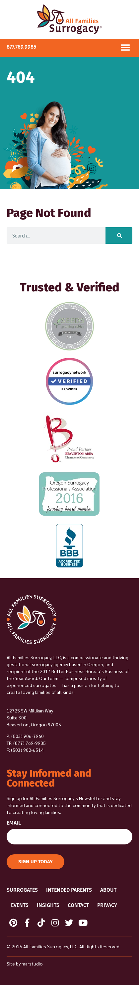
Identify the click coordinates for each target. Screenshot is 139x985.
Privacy (107, 905)
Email (14, 823)
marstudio (32, 963)
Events (20, 905)
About (108, 890)
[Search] (118, 235)
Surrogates (22, 890)
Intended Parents (69, 890)
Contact (78, 905)
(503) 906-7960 (27, 736)
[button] (125, 47)
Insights (48, 905)
